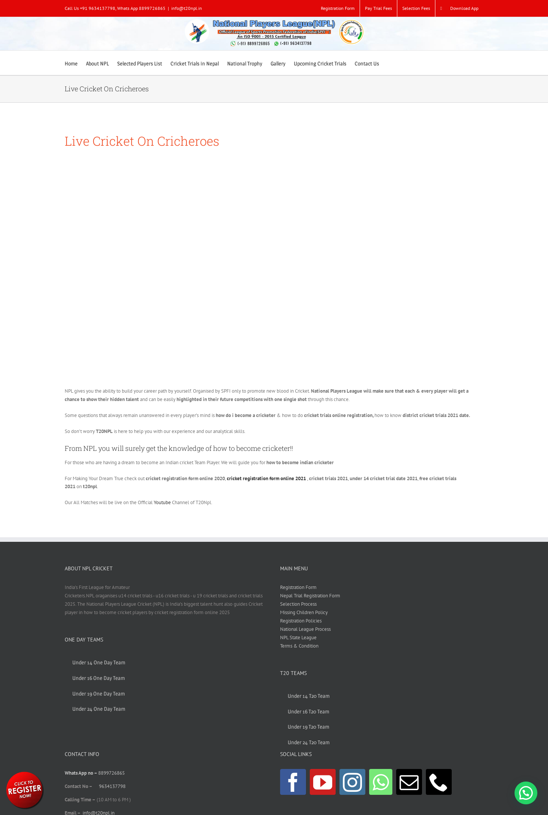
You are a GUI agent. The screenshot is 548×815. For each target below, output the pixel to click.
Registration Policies (301, 621)
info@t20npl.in (186, 8)
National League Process (305, 629)
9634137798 (112, 786)
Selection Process (298, 604)
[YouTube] (323, 782)
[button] (526, 793)
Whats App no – (81, 773)
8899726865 (111, 773)
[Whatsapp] (380, 782)
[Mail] (409, 782)
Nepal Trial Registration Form (310, 595)
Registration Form (298, 587)
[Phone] (439, 782)
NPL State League (298, 637)
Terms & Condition (299, 646)
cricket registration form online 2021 (266, 478)
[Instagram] (352, 782)
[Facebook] (293, 782)
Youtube (162, 502)
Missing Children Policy (304, 612)
